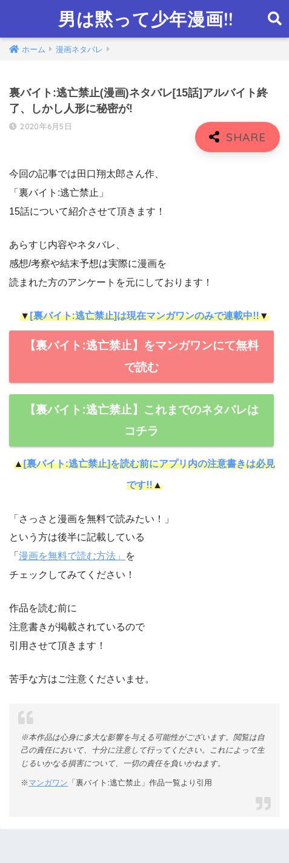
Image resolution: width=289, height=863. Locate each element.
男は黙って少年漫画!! (145, 19)
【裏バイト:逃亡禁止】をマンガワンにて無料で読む (141, 356)
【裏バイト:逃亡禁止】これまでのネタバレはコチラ (141, 420)
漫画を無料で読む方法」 (72, 556)
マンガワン (48, 782)
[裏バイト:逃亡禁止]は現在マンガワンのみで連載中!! (144, 316)
